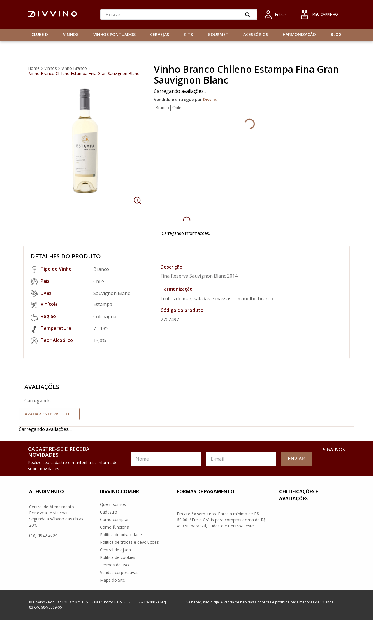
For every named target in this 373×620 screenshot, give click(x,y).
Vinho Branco (74, 68)
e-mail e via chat (52, 513)
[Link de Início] (34, 68)
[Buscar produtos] (248, 14)
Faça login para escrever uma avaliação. (186, 414)
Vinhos (50, 68)
